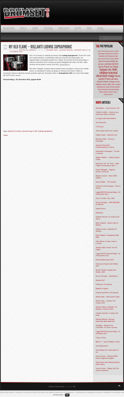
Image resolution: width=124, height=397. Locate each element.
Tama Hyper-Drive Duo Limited (107, 131)
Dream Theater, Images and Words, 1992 (106, 271)
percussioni (102, 59)
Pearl (107, 79)
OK (67, 394)
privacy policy (58, 395)
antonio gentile (115, 87)
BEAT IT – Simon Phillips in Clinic (108, 342)
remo (100, 67)
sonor (117, 82)
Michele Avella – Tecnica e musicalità (105, 140)
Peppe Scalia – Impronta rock (106, 135)
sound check (102, 82)
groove (101, 64)
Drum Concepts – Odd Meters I (107, 276)
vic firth (112, 69)
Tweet (5, 135)
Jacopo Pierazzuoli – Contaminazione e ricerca (105, 146)
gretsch (101, 61)
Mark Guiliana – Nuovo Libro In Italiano (107, 224)
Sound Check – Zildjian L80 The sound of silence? (107, 369)
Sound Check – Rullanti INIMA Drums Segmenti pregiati (107, 357)
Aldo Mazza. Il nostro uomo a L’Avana (106, 242)
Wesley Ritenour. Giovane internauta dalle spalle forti (105, 320)
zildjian (103, 73)
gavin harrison (110, 51)
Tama (117, 76)
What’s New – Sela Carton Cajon (108, 297)
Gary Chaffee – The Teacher (106, 182)
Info (74, 386)
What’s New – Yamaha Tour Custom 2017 (106, 302)
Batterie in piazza (102, 288)
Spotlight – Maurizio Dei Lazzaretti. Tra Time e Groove (106, 326)
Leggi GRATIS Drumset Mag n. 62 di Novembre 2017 (108, 255)
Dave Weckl (101, 51)
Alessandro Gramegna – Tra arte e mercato (107, 152)
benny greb (105, 87)
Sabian (103, 69)
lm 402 (35, 131)
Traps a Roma (101, 338)
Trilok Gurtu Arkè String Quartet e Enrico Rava (108, 363)
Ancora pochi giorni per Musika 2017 (107, 265)
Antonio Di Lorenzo (27, 50)
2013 (113, 84)
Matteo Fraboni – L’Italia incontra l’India (107, 158)
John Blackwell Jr (102, 346)
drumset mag (27, 131)
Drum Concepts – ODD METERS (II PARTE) (108, 203)
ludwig (99, 87)
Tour (107, 59)
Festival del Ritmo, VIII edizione (107, 293)
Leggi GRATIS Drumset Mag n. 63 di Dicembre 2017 (108, 193)
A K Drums (100, 127)
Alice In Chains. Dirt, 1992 (105, 198)
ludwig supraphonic (45, 131)
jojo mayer (101, 54)
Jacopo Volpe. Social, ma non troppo (106, 248)
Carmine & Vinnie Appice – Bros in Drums (108, 187)
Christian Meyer (112, 92)
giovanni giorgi (114, 89)
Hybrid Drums (101, 209)
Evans (112, 59)
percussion (105, 89)
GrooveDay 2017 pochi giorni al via (107, 351)
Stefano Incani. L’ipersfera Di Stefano (106, 230)
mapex (118, 84)
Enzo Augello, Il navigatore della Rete (107, 236)
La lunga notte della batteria (106, 118)
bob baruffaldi (110, 61)
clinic (99, 89)
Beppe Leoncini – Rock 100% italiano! (106, 177)
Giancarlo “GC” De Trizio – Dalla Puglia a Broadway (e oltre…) (107, 164)
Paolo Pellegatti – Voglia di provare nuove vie (105, 171)
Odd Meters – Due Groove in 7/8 (107, 108)
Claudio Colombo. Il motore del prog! (107, 314)
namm (117, 51)
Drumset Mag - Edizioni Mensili (59, 50)
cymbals (108, 64)
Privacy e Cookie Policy (56, 386)
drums (115, 64)
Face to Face (111, 66)
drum (117, 59)
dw (117, 61)
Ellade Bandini (108, 94)
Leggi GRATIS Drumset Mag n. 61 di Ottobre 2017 (108, 332)
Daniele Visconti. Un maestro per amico (108, 218)
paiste (102, 79)
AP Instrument (101, 122)
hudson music (101, 84)
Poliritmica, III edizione (104, 284)
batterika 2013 (103, 56)
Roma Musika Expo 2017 (105, 260)
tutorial (113, 73)
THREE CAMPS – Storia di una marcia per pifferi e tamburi (107, 113)
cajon (109, 84)
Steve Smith (103, 92)
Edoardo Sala (113, 56)
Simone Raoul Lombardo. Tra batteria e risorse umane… (106, 308)
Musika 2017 (100, 280)
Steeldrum (99, 213)
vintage (111, 82)
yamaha (114, 79)
